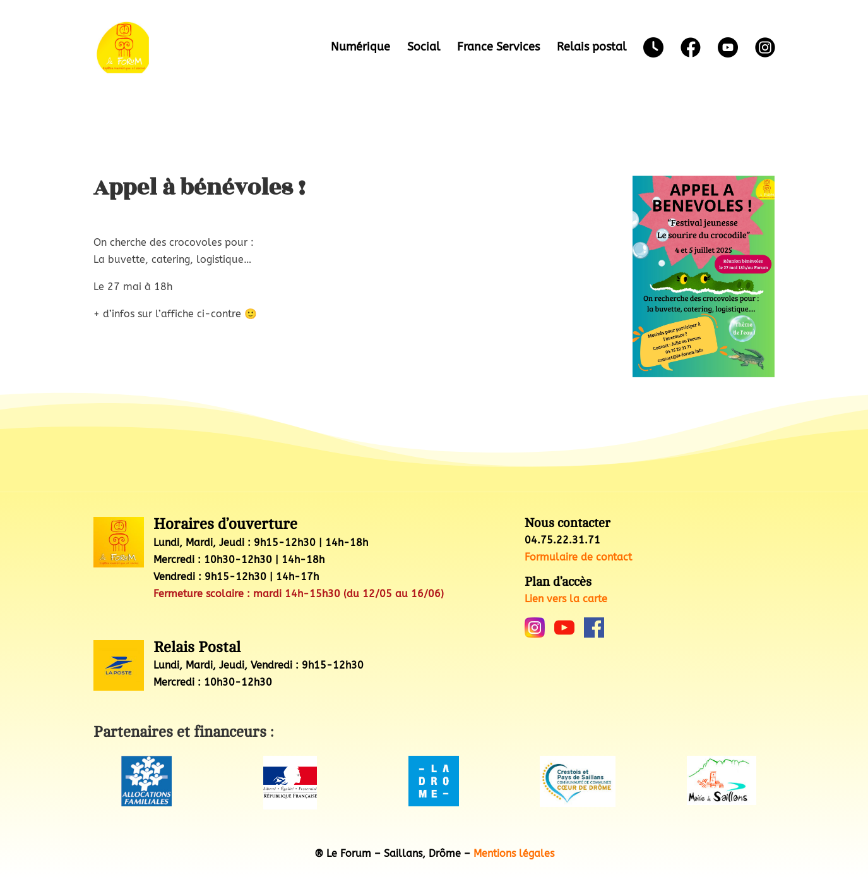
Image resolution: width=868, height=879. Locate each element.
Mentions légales (513, 853)
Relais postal (591, 48)
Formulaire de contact (578, 557)
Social (423, 48)
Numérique (360, 48)
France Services (498, 48)
